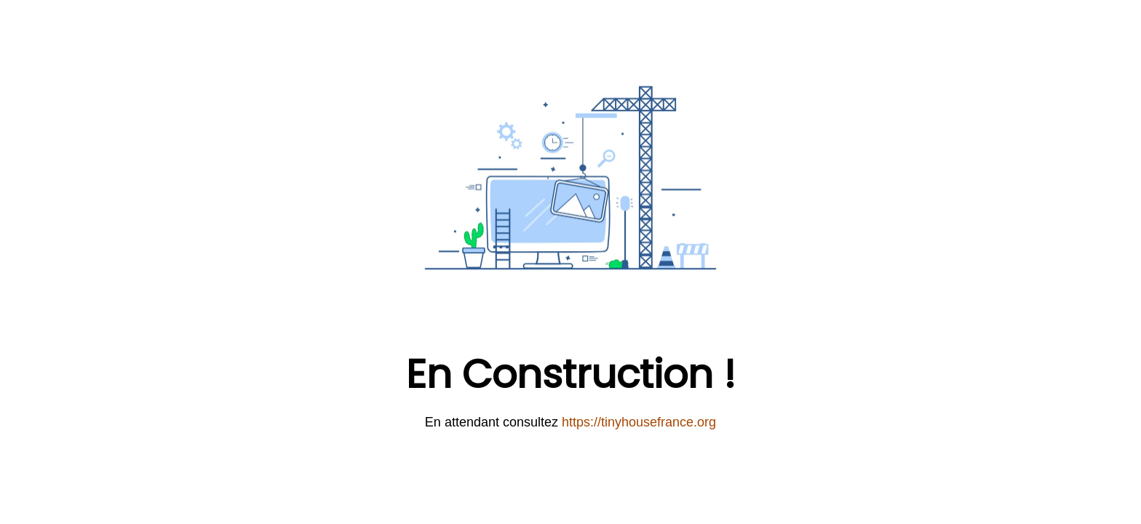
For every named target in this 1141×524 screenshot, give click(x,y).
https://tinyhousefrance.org (639, 422)
